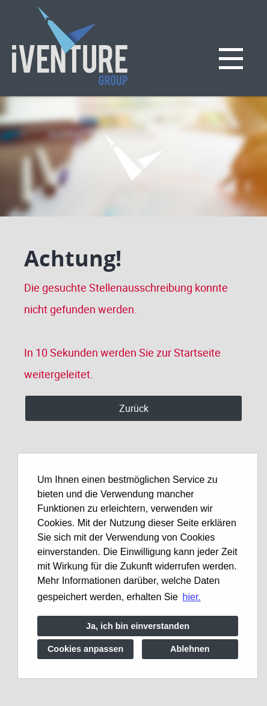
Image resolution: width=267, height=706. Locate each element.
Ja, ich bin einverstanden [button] (137, 626)
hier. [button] (192, 597)
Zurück (134, 408)
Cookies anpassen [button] (85, 649)
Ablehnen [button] (190, 649)
